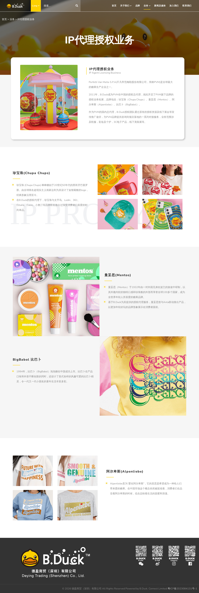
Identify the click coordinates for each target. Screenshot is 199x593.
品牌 (137, 5)
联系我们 (187, 5)
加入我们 (174, 5)
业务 (147, 5)
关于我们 (126, 5)
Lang (36, 5)
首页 (114, 5)
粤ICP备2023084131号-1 (182, 588)
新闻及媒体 (160, 5)
